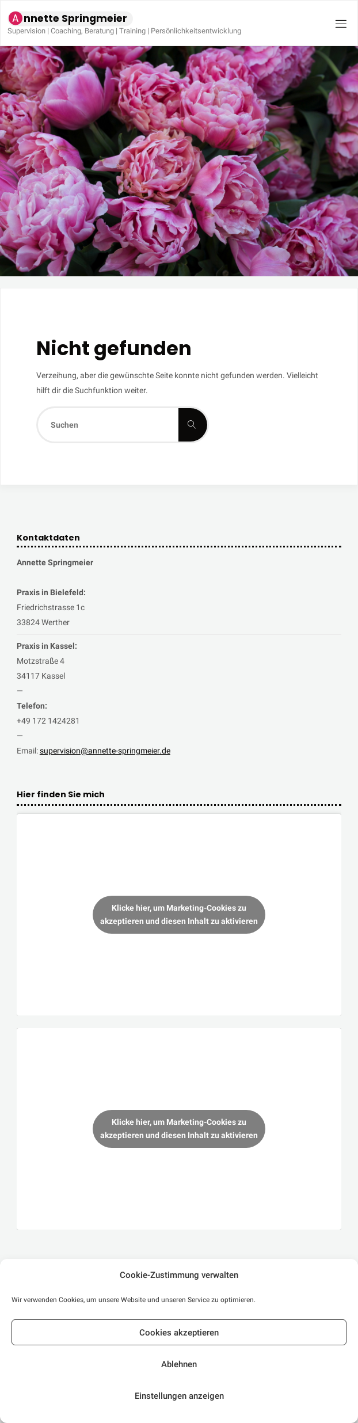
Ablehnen (179, 1364)
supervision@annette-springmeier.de (105, 751)
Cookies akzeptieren (179, 1332)
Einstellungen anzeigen (179, 1396)
